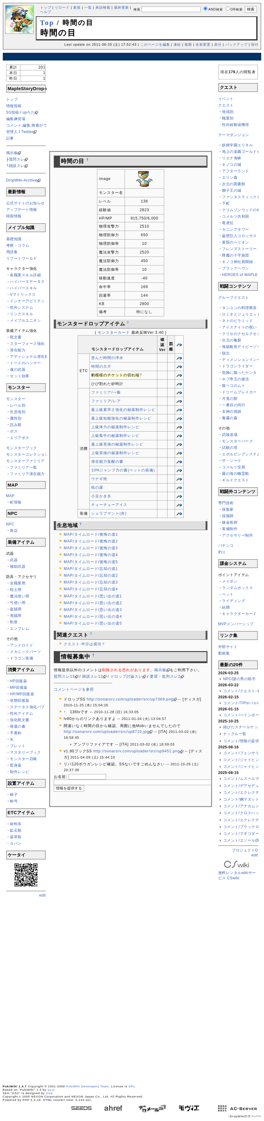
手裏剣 (16, 733)
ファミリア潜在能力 (27, 474)
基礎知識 (14, 239)
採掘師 (228, 516)
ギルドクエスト (235, 480)
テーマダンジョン (233, 135)
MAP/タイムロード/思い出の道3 (93, 610)
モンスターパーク (237, 441)
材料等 (16, 824)
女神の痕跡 (231, 411)
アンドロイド (21, 645)
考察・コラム (17, 245)
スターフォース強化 (27, 343)
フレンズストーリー (239, 249)
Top (47, 23)
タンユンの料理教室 (239, 308)
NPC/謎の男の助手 (239, 679)
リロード (62, 7)
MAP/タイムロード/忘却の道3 (91, 582)
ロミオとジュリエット (241, 314)
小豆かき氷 (101, 496)
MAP (10, 496)
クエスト (226, 105)
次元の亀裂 (231, 340)
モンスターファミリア (25, 461)
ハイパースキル (23, 288)
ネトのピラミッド (237, 321)
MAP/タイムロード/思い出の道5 (93, 623)
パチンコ (226, 545)
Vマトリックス (23, 294)
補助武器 (17, 566)
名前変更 (203, 44)
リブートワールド (21, 258)
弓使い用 (17, 602)
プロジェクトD (245, 850)
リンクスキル (21, 314)
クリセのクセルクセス (241, 334)
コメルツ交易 (233, 467)
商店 (14, 531)
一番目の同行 (233, 405)
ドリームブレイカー (239, 392)
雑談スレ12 (92, 676)
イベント (226, 99)
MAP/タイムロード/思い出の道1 (93, 596)
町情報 (16, 502)
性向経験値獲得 (235, 125)
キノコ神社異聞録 (237, 262)
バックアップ (236, 44)
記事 (10, 138)
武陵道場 (229, 435)
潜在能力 (17, 350)
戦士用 (16, 590)
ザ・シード (231, 460)
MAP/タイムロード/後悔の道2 (91, 541)
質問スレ (16, 159)
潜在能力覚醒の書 (107, 461)
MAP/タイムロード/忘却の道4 (91, 589)
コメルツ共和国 (235, 216)
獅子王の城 (231, 190)
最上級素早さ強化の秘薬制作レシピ (123, 410)
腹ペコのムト (233, 385)
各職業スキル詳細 (25, 275)
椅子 (14, 795)
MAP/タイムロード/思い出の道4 (93, 616)
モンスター (16, 399)
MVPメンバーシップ (236, 624)
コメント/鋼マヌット (241, 799)
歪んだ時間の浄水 (107, 358)
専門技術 (226, 503)
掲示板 (12, 153)
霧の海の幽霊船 (235, 473)
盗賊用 (16, 609)
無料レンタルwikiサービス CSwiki (237, 870)
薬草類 (16, 837)
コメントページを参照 (74, 689)
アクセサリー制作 (237, 535)
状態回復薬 (19, 700)
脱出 (226, 353)
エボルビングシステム (241, 454)
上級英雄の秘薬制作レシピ (115, 453)
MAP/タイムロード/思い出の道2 (93, 603)
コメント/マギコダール (243, 833)
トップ (45, 7)
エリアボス (19, 438)
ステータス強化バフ (27, 707)
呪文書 (16, 337)
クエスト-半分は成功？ (84, 644)
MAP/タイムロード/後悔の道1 (91, 534)
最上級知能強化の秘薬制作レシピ (121, 418)
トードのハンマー (25, 363)
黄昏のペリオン (235, 242)
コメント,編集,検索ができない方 (34, 125)
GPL (132, 1086)
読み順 (16, 425)
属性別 (16, 418)
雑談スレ (16, 166)
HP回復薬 (18, 681)
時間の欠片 (101, 366)
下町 (226, 203)
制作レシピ (19, 772)
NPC (10, 524)
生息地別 (17, 412)
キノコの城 (231, 164)
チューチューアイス (109, 505)
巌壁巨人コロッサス (239, 236)
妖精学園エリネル (237, 145)
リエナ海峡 (231, 158)
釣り (222, 552)
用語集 (12, 252)
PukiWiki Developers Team (87, 1086)
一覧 (88, 7)
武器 (14, 560)
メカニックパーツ (25, 652)
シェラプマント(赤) (108, 513)
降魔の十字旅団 (235, 255)
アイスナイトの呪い (239, 327)
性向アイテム (21, 713)
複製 (188, 44)
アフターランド (235, 171)
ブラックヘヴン (235, 268)
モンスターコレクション (27, 454)
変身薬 (16, 765)
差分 (218, 44)
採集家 (228, 509)
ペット (228, 594)
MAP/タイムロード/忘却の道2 (91, 575)
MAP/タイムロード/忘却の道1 (91, 569)
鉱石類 (16, 830)
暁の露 (97, 487)
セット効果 (19, 376)
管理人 (12, 132)
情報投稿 (14, 106)
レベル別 (17, 405)
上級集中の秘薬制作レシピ (115, 435)
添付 (254, 44)
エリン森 (229, 177)
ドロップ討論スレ (126, 676)
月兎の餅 (229, 398)
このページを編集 (155, 44)
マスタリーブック (25, 752)
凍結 (177, 44)
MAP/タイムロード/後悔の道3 (91, 548)
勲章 (14, 622)
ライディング (233, 601)
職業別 (228, 118)
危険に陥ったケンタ (239, 372)
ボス (14, 431)
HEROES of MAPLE (240, 275)
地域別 (228, 112)
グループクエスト (233, 297)
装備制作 (229, 529)
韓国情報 (14, 216)
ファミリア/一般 (106, 392)
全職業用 (17, 583)
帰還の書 (17, 726)
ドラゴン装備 (21, 658)
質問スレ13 (64, 676)
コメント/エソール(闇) (242, 840)
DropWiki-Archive (21, 180)
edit (42, 895)
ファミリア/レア (106, 401)
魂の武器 (17, 369)
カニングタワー (235, 229)
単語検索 (103, 7)
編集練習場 (16, 119)
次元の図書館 (233, 184)
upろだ (29, 112)
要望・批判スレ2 (165, 676)
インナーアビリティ (27, 301)
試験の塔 (229, 447)
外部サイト (228, 647)
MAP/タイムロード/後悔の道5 (91, 562)
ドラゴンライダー (237, 366)
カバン (16, 843)
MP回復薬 (19, 687)
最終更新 (121, 7)
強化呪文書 (19, 720)
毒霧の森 (229, 418)
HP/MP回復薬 (22, 694)
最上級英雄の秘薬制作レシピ (117, 444)
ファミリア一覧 (23, 467)
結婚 (226, 607)
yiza (49, 1093)
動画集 (224, 653)
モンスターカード (114, 332)
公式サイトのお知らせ (25, 203)
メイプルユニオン (25, 320)
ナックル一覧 (234, 734)
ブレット (17, 746)
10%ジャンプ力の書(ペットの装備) (123, 470)
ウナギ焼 (99, 479)
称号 (14, 801)
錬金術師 (229, 522)
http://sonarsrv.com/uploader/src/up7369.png (130, 699)
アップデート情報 (21, 209)
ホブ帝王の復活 (235, 379)
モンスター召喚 (23, 759)
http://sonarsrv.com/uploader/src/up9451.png (136, 751)
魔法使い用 (19, 596)
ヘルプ (45, 12)
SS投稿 (12, 112)
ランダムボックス (237, 588)
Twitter (27, 132)
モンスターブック (21, 448)
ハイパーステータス (27, 281)
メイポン (229, 581)
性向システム (21, 307)
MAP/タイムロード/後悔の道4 (91, 555)
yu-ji (51, 1089)
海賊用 (16, 615)
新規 (77, 7)
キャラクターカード (239, 614)
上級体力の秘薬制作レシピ (115, 427)
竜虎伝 (228, 223)
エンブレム (19, 628)
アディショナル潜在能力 (31, 356)
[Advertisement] (132, 56)
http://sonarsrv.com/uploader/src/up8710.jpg (106, 732)
